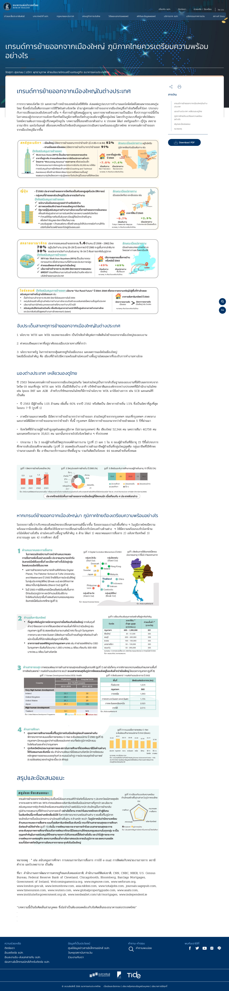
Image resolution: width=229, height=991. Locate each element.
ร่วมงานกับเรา (76, 957)
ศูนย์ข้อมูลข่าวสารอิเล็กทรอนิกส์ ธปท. (89, 948)
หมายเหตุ (178, 128)
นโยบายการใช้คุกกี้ (159, 986)
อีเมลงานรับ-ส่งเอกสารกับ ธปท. (23, 957)
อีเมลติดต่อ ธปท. (14, 952)
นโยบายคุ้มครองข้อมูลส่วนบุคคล (136, 986)
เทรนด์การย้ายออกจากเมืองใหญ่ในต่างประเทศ (190, 105)
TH (219, 9)
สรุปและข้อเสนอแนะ (182, 124)
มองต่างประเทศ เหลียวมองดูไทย (188, 111)
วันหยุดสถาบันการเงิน (80, 952)
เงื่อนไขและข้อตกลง (112, 986)
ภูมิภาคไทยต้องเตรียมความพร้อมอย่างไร (188, 118)
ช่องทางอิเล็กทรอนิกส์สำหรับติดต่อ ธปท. (27, 962)
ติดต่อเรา (10, 948)
